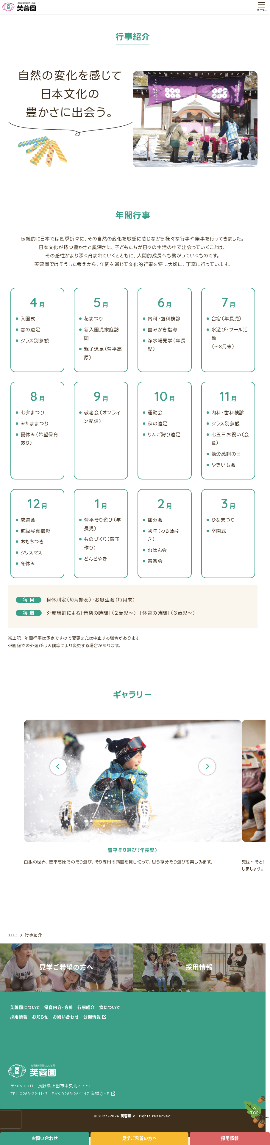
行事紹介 (86, 1007)
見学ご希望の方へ (139, 1138)
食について (109, 1007)
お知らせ (40, 1017)
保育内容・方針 (58, 1007)
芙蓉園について (25, 1007)
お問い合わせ (45, 1138)
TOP (13, 935)
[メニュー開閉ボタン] (262, 7)
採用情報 (229, 1138)
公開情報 (92, 1017)
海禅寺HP (100, 1093)
